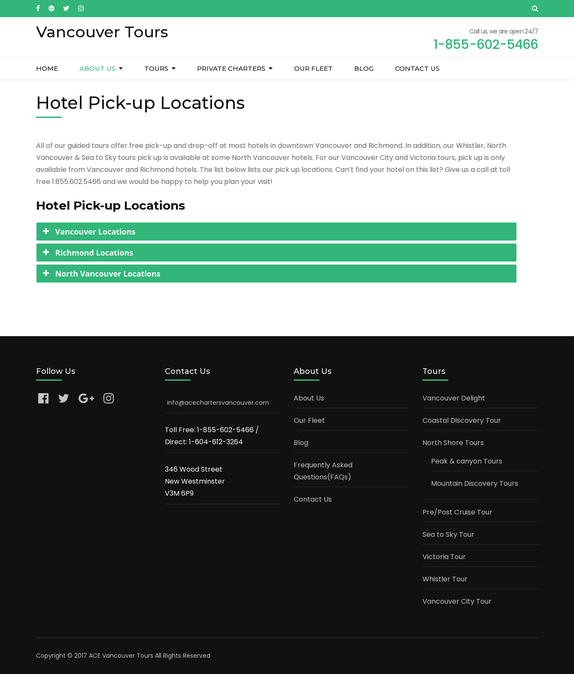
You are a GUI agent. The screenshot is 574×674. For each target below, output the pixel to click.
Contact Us (417, 68)
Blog (364, 68)
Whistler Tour (445, 579)
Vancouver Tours (102, 31)
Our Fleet (313, 68)
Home (47, 68)
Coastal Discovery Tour (461, 420)
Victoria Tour (444, 557)
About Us (97, 68)
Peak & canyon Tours (466, 461)
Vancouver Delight (453, 398)
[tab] (276, 232)
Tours (156, 68)
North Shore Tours (453, 443)
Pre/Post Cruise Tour (457, 512)
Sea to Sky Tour (448, 534)
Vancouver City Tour (457, 601)
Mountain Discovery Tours (474, 483)
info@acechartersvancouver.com (218, 402)
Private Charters (231, 68)
